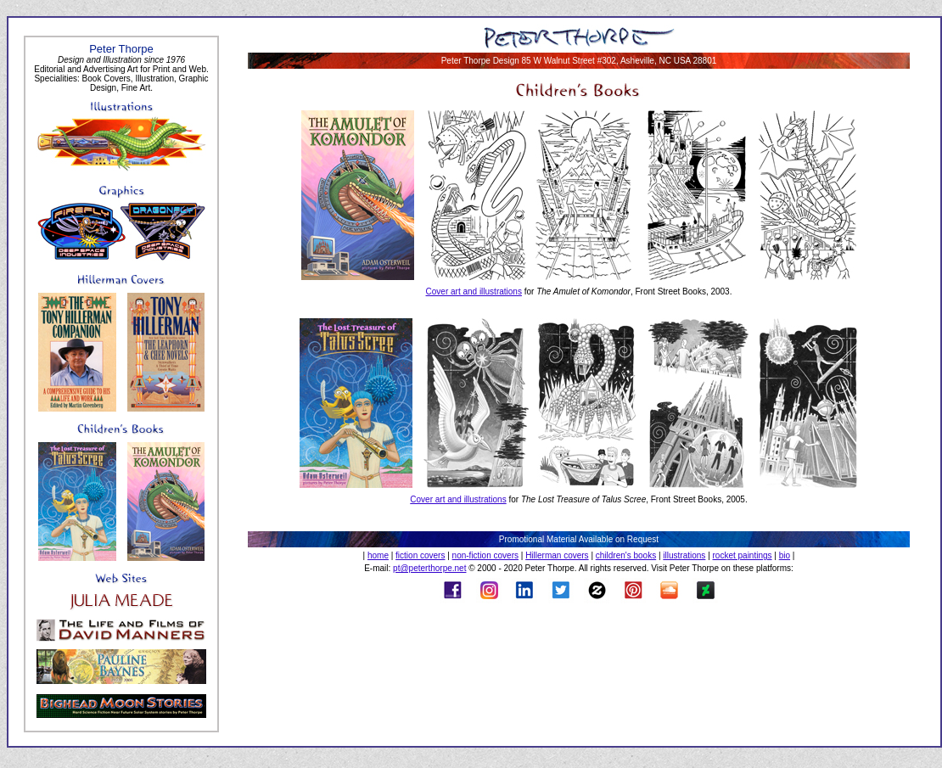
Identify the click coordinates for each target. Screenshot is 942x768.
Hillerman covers (556, 555)
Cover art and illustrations (474, 291)
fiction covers (420, 555)
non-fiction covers (485, 555)
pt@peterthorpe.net (429, 568)
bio (784, 555)
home (378, 555)
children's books (626, 555)
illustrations (684, 555)
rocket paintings (742, 555)
